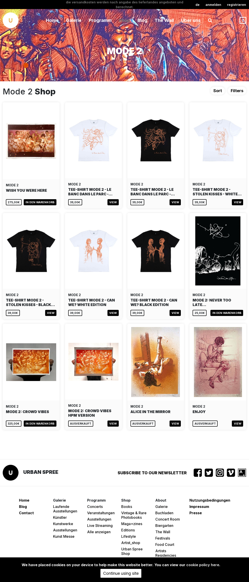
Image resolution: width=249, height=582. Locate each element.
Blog (142, 20)
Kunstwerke (63, 523)
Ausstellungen (65, 530)
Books (126, 506)
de (197, 5)
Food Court (164, 544)
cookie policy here (202, 565)
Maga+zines (131, 523)
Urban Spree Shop (132, 551)
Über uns (191, 20)
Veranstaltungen (101, 513)
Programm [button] (100, 20)
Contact (26, 513)
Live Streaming (100, 525)
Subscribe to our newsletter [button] (152, 472)
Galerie (161, 506)
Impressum (199, 506)
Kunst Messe (63, 536)
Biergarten (164, 525)
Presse (195, 513)
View (113, 202)
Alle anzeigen (99, 532)
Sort (217, 90)
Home (52, 20)
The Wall (164, 20)
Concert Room (167, 519)
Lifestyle (128, 536)
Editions (128, 530)
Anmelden (213, 5)
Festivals (162, 538)
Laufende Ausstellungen (65, 508)
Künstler (60, 517)
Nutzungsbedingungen (209, 500)
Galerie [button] (73, 20)
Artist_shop (130, 542)
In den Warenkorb (40, 202)
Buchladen (164, 513)
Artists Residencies (165, 553)
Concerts (95, 506)
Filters (237, 90)
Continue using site (121, 573)
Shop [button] (124, 20)
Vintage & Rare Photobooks (134, 515)
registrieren (236, 5)
